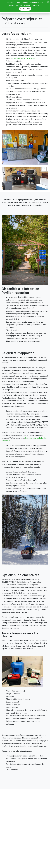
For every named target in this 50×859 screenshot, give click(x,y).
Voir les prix (25, 8)
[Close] (48, 2)
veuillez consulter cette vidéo (23, 58)
